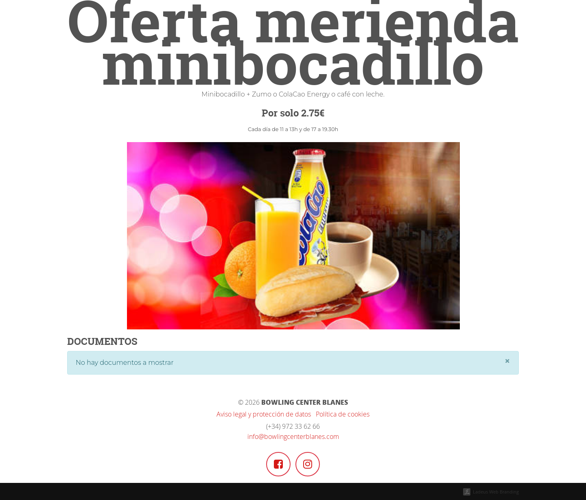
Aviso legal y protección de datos (263, 414)
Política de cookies (343, 414)
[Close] (507, 361)
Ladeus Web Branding (496, 492)
